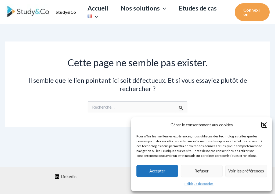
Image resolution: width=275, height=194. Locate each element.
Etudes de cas (198, 8)
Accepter (157, 170)
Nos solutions (143, 8)
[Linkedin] (65, 176)
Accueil (98, 8)
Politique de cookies (199, 184)
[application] (163, 8)
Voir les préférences (246, 170)
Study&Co (66, 12)
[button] (264, 124)
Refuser (201, 170)
